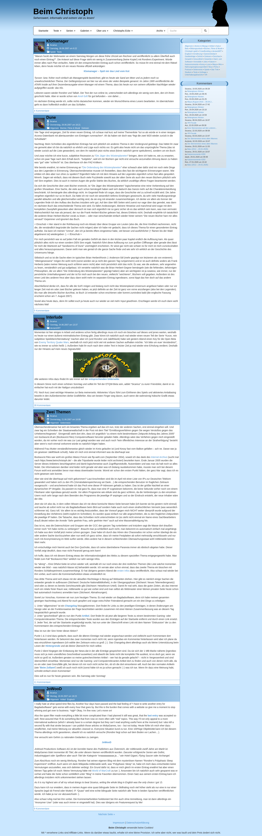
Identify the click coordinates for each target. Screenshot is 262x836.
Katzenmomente (191, 64)
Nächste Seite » (106, 814)
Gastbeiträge (190, 56)
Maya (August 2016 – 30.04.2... (200, 102)
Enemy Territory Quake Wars (54, 342)
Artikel (63, 699)
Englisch (71, 699)
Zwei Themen (58, 412)
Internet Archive (159, 457)
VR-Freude (191, 123)
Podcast (188, 69)
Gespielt (188, 59)
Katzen (212, 62)
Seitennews (65, 423)
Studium (188, 72)
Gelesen (85, 128)
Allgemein (54, 128)
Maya (214, 64)
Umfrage (202, 72)
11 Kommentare (42, 682)
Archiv (160, 30)
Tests (59, 52)
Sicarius (53, 45)
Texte (57, 30)
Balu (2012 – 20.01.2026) (197, 149)
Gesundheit (198, 59)
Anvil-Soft (83, 96)
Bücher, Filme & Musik (70, 128)
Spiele (53, 52)
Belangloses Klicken (195, 91)
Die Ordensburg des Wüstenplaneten (102, 167)
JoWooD (54, 689)
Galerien (86, 30)
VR (206, 75)
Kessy (202, 64)
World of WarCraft (101, 770)
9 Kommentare (41, 808)
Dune (51, 117)
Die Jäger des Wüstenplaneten (111, 155)
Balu (187, 48)
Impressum (118, 822)
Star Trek (215, 69)
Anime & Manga (201, 46)
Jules (205, 62)
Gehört (200, 56)
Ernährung (197, 54)
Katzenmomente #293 (196, 154)
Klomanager (57, 41)
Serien (70, 30)
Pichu (216, 67)
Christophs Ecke (123, 30)
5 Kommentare (41, 310)
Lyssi (209, 64)
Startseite (43, 30)
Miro (220, 64)
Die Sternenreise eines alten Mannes (202, 138)
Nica (210, 67)
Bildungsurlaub (196, 48)
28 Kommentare (42, 405)
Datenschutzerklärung (137, 822)
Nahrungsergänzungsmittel (196, 67)
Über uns (102, 30)
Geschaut (217, 56)
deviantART (55, 328)
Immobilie (198, 62)
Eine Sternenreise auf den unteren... (202, 128)
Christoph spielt (191, 51)
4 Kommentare (41, 110)
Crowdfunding (205, 51)
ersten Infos (123, 570)
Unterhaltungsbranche (194, 75)
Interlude (54, 317)
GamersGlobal (210, 54)
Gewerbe (208, 59)
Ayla (218, 46)
